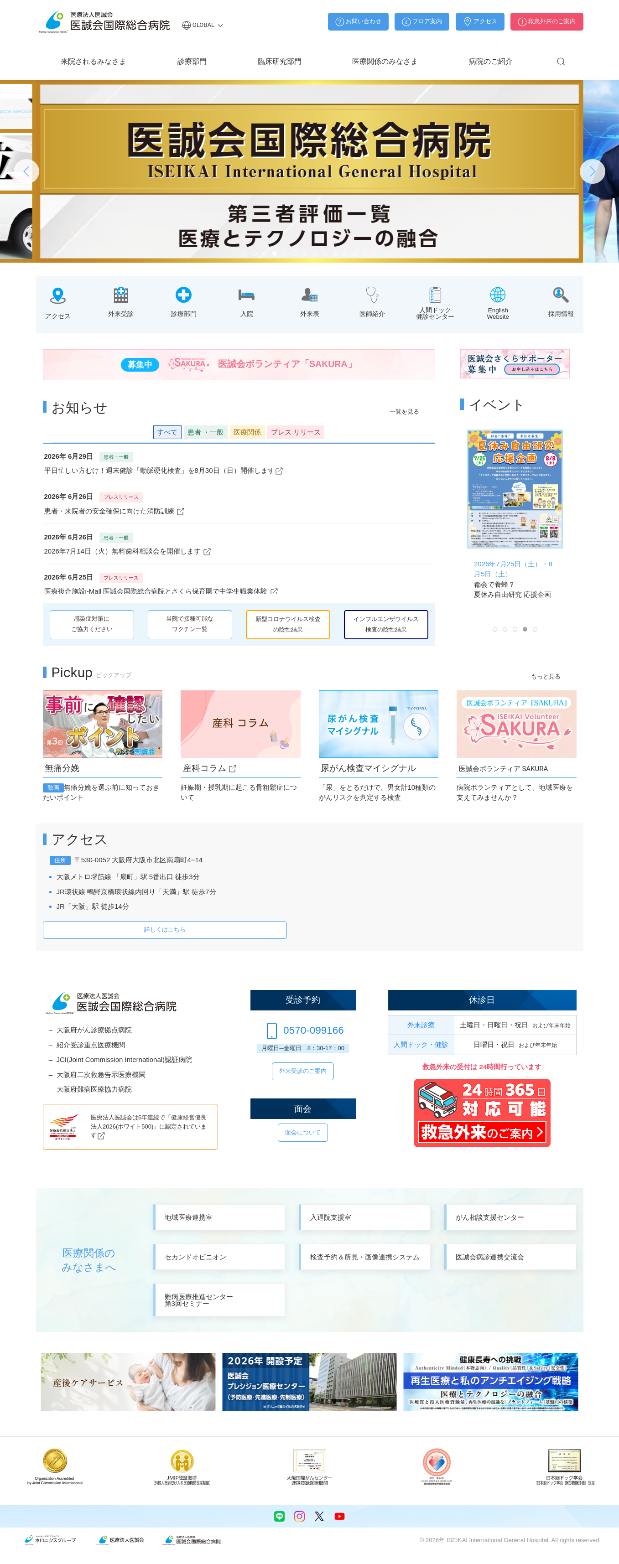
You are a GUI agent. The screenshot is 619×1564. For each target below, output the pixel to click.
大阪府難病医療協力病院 (94, 1089)
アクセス (480, 21)
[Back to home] (104, 22)
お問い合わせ (358, 21)
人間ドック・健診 (421, 1044)
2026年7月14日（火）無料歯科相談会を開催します (128, 551)
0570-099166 (303, 1030)
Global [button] (203, 25)
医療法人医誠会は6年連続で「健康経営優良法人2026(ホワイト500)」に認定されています (149, 1126)
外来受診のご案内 (303, 1070)
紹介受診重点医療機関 (91, 1045)
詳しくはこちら (165, 929)
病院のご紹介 (491, 61)
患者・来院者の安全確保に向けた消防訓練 (114, 511)
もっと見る (546, 676)
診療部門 (192, 61)
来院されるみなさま (93, 61)
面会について (303, 1132)
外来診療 (421, 1025)
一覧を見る (404, 411)
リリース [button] (296, 432)
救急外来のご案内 (547, 21)
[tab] (244, 253)
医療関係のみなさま (385, 61)
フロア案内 (422, 21)
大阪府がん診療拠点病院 (94, 1030)
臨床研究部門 (280, 61)
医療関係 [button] (247, 432)
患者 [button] (205, 432)
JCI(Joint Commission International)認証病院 (124, 1059)
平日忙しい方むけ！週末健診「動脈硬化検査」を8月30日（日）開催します (164, 470)
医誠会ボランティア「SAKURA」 (238, 365)
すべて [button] (167, 432)
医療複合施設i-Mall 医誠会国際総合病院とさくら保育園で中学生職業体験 (161, 591)
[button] (561, 61)
